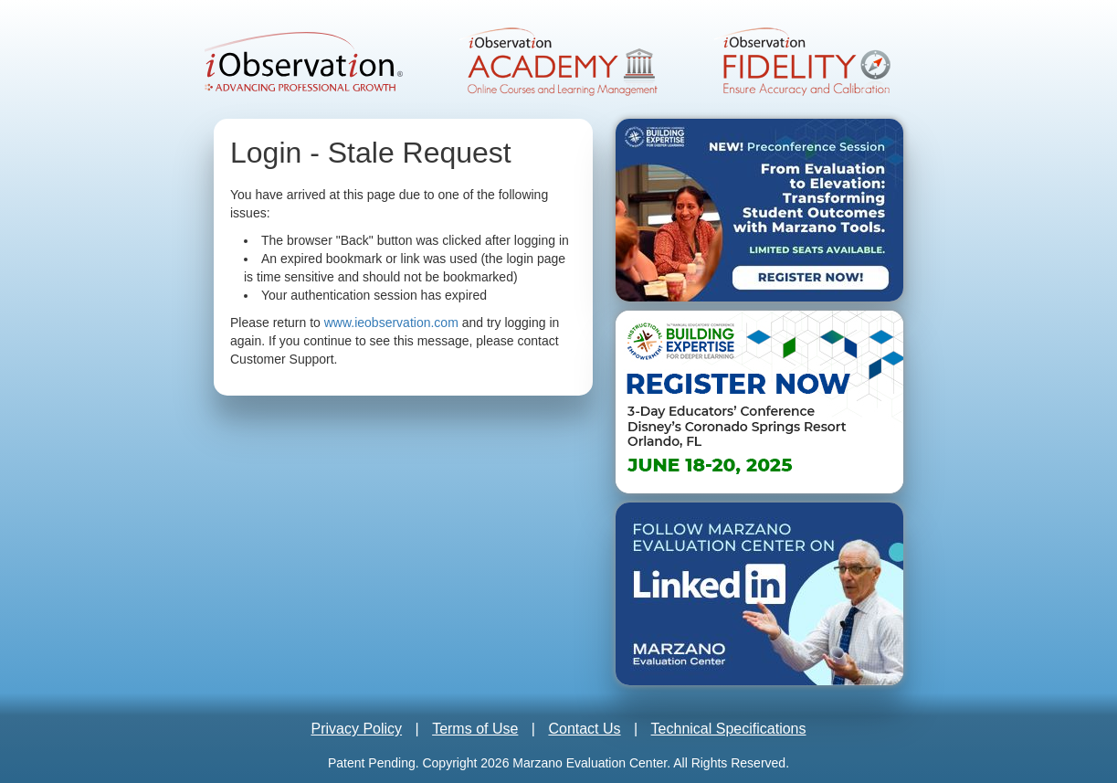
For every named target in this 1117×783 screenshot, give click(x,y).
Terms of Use (475, 728)
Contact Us (584, 728)
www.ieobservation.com (391, 322)
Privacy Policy (357, 728)
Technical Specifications (728, 728)
